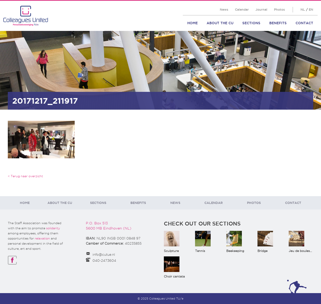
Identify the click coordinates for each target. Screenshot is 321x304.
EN (311, 9)
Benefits (278, 23)
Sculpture (171, 251)
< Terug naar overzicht (25, 176)
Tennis (200, 251)
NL (302, 9)
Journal (261, 9)
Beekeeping (235, 251)
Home (192, 23)
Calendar (242, 9)
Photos (279, 9)
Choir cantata (174, 276)
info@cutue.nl (104, 254)
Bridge (262, 251)
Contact (304, 23)
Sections (251, 23)
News (224, 9)
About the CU (220, 23)
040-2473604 (104, 260)
